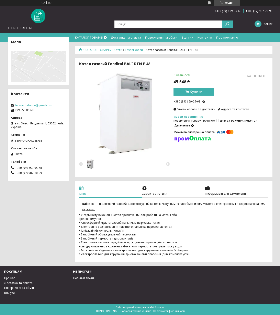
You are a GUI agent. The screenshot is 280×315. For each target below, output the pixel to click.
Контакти (204, 37)
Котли (118, 50)
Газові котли (134, 50)
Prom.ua (159, 307)
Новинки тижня (83, 278)
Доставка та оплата (126, 37)
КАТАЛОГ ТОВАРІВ (89, 37)
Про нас (9, 278)
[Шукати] (227, 24)
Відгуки (187, 37)
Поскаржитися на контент (136, 311)
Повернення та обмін (161, 37)
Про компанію (227, 37)
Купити (196, 92)
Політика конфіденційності (169, 311)
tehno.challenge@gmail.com (33, 105)
